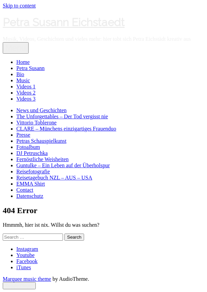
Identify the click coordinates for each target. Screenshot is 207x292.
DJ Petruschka (32, 153)
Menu (15, 47)
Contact (24, 190)
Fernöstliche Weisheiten (42, 159)
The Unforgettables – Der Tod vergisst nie (62, 116)
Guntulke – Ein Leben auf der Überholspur (63, 165)
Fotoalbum (28, 147)
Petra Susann (30, 68)
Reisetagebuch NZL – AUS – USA (54, 178)
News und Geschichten (41, 110)
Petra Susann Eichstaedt (64, 22)
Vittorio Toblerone (36, 122)
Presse (23, 135)
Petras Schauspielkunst (41, 141)
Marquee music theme (27, 279)
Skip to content (19, 5)
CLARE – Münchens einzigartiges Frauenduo (66, 129)
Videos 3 (25, 99)
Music (23, 80)
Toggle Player (19, 285)
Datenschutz (29, 196)
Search (74, 237)
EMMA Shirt (30, 184)
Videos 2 (25, 93)
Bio (20, 74)
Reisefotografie (33, 171)
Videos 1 (25, 86)
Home (23, 62)
